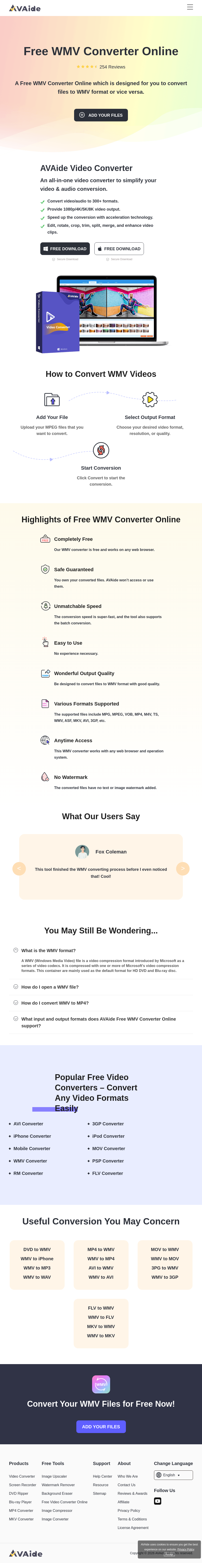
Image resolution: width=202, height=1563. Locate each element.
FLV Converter (111, 1173)
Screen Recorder (22, 1485)
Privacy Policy (129, 1511)
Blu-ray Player (20, 1502)
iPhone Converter (36, 1136)
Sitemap (99, 1493)
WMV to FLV (101, 1317)
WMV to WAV (37, 1277)
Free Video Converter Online (64, 1502)
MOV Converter (112, 1148)
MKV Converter (21, 1519)
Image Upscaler (54, 1476)
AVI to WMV (101, 1267)
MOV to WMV (165, 1249)
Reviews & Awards (132, 1493)
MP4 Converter (21, 1511)
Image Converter (55, 1519)
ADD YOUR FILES (101, 1426)
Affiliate (123, 1502)
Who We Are (128, 1476)
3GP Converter (112, 1124)
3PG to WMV (165, 1267)
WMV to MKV (101, 1335)
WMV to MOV (165, 1258)
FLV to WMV (101, 1308)
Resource (100, 1485)
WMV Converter (34, 1161)
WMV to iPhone (37, 1258)
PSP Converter (112, 1161)
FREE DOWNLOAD (64, 249)
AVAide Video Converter (86, 168)
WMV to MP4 (101, 1258)
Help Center (102, 1476)
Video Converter (22, 1476)
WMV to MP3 (37, 1267)
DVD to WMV (37, 1249)
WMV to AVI (101, 1277)
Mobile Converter (36, 1148)
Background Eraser (57, 1493)
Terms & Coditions (132, 1519)
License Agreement (133, 1528)
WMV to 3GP (165, 1277)
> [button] (183, 868)
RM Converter (32, 1173)
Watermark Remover (58, 1485)
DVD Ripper (18, 1493)
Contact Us (126, 1485)
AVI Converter (32, 1124)
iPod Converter (112, 1136)
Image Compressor (57, 1511)
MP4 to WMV (101, 1249)
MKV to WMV (101, 1326)
